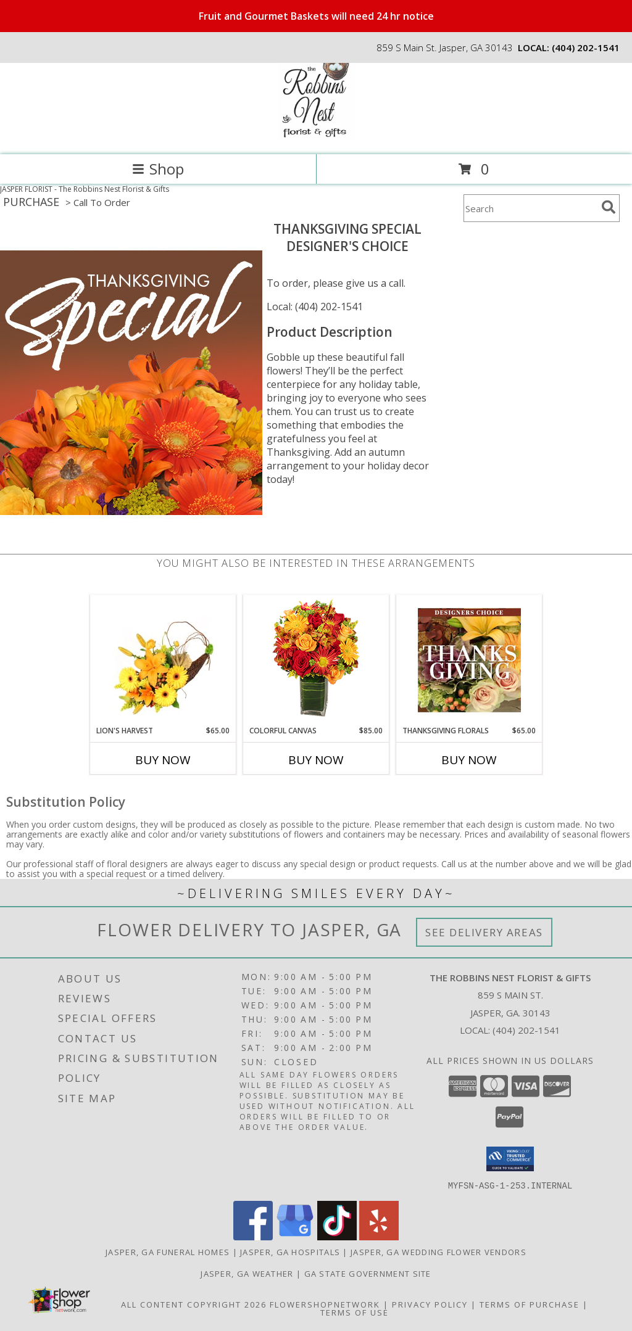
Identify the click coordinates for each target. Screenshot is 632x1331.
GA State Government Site (367, 1273)
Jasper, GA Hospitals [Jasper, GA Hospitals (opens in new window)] (290, 1251)
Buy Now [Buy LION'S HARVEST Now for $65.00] (163, 760)
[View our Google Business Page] (295, 1236)
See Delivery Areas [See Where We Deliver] (484, 932)
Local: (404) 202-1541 (315, 306)
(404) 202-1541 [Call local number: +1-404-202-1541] (586, 47)
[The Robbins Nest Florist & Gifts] (316, 136)
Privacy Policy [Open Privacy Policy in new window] (430, 1303)
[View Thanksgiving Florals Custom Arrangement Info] (469, 660)
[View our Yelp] (379, 1236)
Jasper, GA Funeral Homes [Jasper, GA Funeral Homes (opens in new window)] (168, 1251)
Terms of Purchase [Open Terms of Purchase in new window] (530, 1303)
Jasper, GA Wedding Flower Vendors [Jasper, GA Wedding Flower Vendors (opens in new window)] (438, 1251)
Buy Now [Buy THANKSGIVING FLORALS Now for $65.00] (469, 760)
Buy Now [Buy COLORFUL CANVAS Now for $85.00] (316, 760)
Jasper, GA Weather (247, 1273)
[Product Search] (530, 208)
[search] (608, 207)
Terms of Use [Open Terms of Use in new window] (354, 1311)
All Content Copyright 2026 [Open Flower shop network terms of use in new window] (194, 1303)
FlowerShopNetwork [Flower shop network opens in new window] (325, 1303)
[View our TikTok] (337, 1236)
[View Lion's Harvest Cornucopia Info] (163, 660)
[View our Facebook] (253, 1236)
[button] (510, 1159)
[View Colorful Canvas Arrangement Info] (316, 660)
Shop (158, 169)
